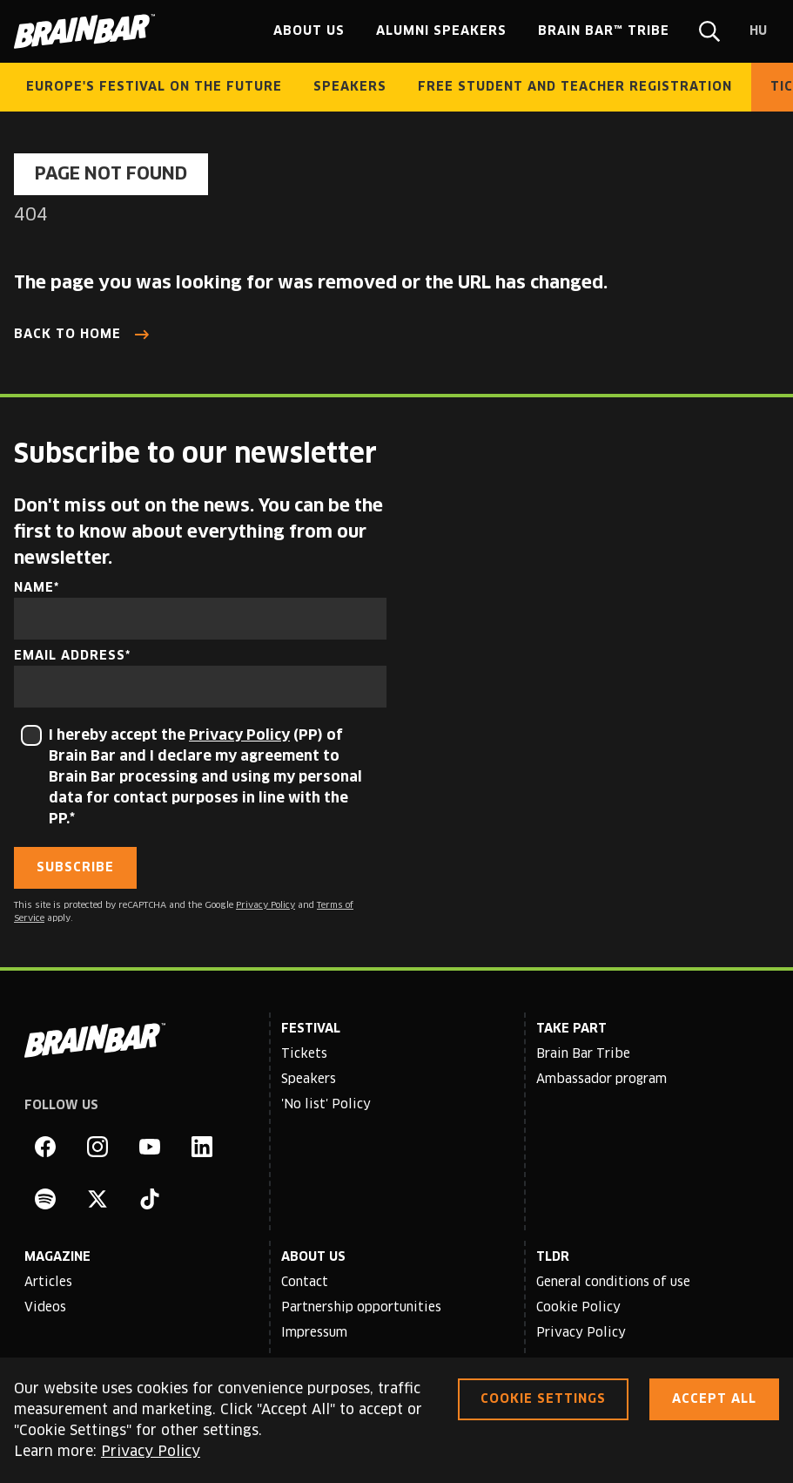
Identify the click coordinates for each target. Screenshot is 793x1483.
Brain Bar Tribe (583, 1054)
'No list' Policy (326, 1105)
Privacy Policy (239, 735)
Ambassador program (601, 1079)
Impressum (314, 1333)
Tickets (304, 1054)
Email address (69, 656)
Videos (45, 1308)
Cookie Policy (578, 1308)
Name (34, 588)
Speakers (308, 1079)
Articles (48, 1282)
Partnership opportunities (361, 1308)
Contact (304, 1282)
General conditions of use (613, 1282)
